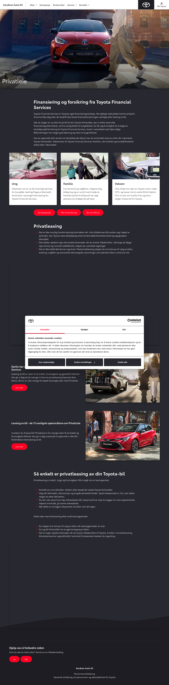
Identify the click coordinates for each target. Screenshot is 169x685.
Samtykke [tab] (45, 329)
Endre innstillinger (84, 362)
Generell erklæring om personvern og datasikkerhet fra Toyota (85, 677)
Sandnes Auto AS (13, 4)
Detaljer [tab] (84, 329)
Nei (26, 659)
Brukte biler (59, 4)
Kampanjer (45, 4)
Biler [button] (32, 4)
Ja (14, 659)
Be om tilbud (93, 212)
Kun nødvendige (46, 362)
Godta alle (122, 362)
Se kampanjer (44, 212)
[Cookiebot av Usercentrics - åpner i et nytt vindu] (129, 321)
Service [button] (71, 4)
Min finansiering (69, 212)
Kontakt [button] (83, 4)
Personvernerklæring (84, 673)
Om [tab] (124, 329)
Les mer (19, 387)
